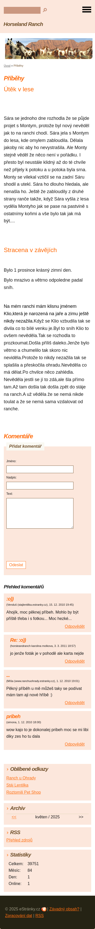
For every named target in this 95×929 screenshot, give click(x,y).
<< (14, 817)
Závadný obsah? (64, 909)
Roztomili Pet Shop (23, 792)
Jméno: (11, 461)
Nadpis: (11, 477)
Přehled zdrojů (19, 840)
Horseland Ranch (23, 24)
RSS (39, 915)
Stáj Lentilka (17, 785)
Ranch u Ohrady (21, 778)
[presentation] (40, 545)
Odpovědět (75, 626)
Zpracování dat (18, 915)
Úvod (7, 65)
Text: (9, 494)
